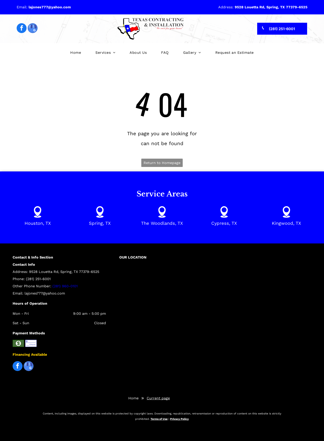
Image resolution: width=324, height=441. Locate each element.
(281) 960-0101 (65, 286)
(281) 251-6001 (38, 279)
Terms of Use (159, 419)
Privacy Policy (179, 419)
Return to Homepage (162, 163)
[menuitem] (75, 53)
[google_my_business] (33, 28)
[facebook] (22, 28)
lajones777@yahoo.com (45, 293)
